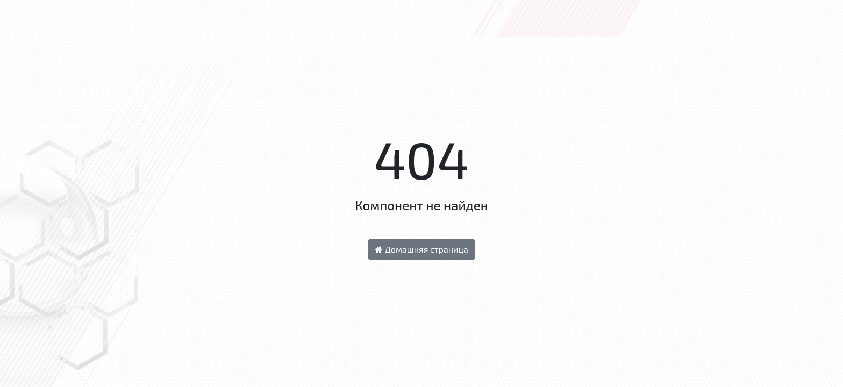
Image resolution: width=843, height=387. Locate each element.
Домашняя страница (421, 249)
